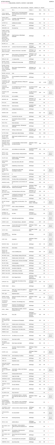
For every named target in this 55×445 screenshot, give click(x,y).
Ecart (13, 73)
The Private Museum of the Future (18, 191)
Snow (13, 43)
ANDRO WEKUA (15, 421)
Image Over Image (15, 376)
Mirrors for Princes (15, 364)
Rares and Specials (24, 7)
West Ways (14, 234)
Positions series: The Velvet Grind (18, 329)
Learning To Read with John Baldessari (19, 46)
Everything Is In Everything (17, 326)
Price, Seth (14, 314)
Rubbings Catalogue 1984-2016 (18, 265)
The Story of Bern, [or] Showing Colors (19, 179)
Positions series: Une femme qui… (18, 324)
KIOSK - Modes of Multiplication (18, 206)
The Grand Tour (15, 27)
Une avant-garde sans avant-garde (19, 438)
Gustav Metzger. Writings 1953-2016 (19, 255)
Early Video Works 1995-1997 (18, 161)
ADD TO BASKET (50, 82)
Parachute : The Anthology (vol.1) (18, 301)
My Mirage (14, 358)
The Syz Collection (15, 384)
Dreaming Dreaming (16, 417)
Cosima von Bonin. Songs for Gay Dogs (19, 407)
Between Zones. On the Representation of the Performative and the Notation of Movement (19, 14)
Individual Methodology (16, 378)
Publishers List (37, 7)
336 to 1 (13, 285)
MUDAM (30, 408)
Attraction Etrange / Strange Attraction (19, 153)
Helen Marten (14, 247)
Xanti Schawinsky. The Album (17, 355)
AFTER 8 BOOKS (5, 1)
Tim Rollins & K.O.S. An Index (18, 335)
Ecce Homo (14, 112)
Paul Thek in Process (16, 381)
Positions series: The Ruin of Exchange (19, 260)
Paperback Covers (15, 360)
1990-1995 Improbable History (18, 218)
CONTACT (23, 3)
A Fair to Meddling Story (16, 251)
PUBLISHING (12, 3)
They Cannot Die (15, 392)
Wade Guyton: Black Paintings (18, 133)
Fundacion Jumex (32, 47)
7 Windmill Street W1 (16, 229)
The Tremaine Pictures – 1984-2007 (19, 221)
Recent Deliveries (14, 7)
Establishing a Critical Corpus (17, 165)
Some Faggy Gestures (16, 277)
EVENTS (18, 3)
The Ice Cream (15, 331)
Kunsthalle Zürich (32, 105)
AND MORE (30, 3)
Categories (31, 7)
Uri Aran (13, 25)
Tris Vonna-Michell (15, 412)
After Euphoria (15, 99)
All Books (42, 7)
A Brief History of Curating (17, 270)
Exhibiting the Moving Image (17, 62)
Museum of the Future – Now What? (19, 50)
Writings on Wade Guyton (17, 129)
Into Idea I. (14, 213)
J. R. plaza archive (15, 59)
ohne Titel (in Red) (15, 441)
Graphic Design (15, 102)
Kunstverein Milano (32, 213)
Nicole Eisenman (15, 105)
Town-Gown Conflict (16, 339)
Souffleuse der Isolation (16, 22)
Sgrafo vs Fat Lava (15, 388)
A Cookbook (14, 176)
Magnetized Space (15, 293)
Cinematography (15, 263)
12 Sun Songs (14, 92)
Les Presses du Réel (33, 86)
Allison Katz (14, 198)
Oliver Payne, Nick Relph (17, 343)
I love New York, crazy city (17, 116)
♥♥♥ (19, 7)
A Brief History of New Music (17, 273)
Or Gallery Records (32, 91)
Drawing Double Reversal (17, 373)
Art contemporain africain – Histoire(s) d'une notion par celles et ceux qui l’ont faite (19, 396)
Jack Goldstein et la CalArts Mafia (18, 149)
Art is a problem (15, 96)
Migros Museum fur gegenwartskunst (33, 187)
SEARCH (51, 1)
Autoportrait (14, 239)
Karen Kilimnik (15, 209)
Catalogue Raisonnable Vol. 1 (18, 108)
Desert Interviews (15, 122)
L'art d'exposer (15, 351)
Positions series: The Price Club (18, 257)
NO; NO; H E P (15, 243)
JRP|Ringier (31, 13)
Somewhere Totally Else (16, 268)
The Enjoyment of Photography (18, 320)
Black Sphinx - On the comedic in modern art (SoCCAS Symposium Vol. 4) (19, 426)
